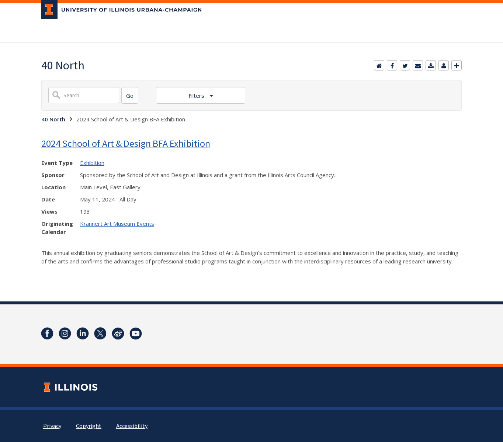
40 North (53, 119)
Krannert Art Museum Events (117, 223)
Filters (197, 95)
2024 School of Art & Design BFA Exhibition (125, 143)
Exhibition (92, 162)
